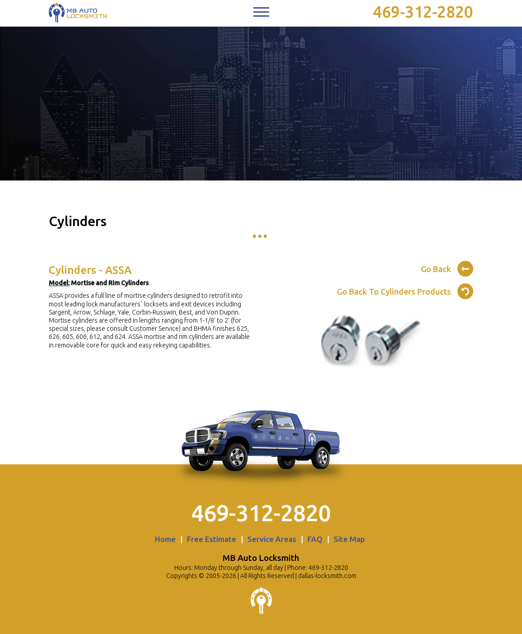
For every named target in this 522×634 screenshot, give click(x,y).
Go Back (447, 267)
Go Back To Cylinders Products (405, 290)
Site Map (349, 539)
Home (165, 539)
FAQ (315, 539)
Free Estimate (211, 539)
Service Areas (271, 539)
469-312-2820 (423, 12)
